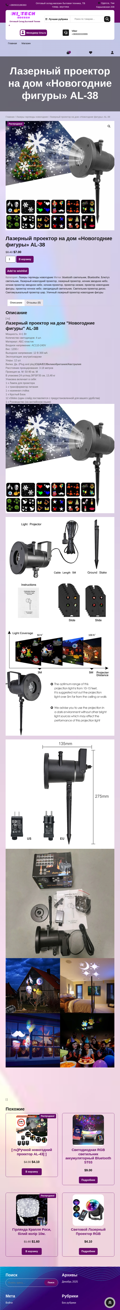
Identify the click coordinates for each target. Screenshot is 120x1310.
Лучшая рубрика (56, 19)
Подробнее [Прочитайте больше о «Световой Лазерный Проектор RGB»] (88, 1251)
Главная (12, 43)
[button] (109, 126)
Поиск (107, 19)
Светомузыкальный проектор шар (25, 292)
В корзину (25, 259)
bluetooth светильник (74, 277)
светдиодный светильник (57, 288)
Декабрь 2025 (70, 1281)
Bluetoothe (94, 277)
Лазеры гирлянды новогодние (32, 117)
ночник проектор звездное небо (24, 285)
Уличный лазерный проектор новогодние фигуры (74, 292)
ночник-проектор (53, 285)
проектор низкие (73, 285)
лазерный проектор (69, 281)
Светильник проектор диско (89, 288)
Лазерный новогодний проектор (38, 281)
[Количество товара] (11, 259)
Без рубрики (69, 1302)
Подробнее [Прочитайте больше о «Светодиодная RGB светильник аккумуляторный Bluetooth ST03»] (88, 1180)
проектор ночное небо (28, 288)
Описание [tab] (16, 302)
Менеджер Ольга (33, 32)
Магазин (26, 43)
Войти (9, 1302)
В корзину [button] (31, 1171)
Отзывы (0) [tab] (34, 302)
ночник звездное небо (94, 281)
